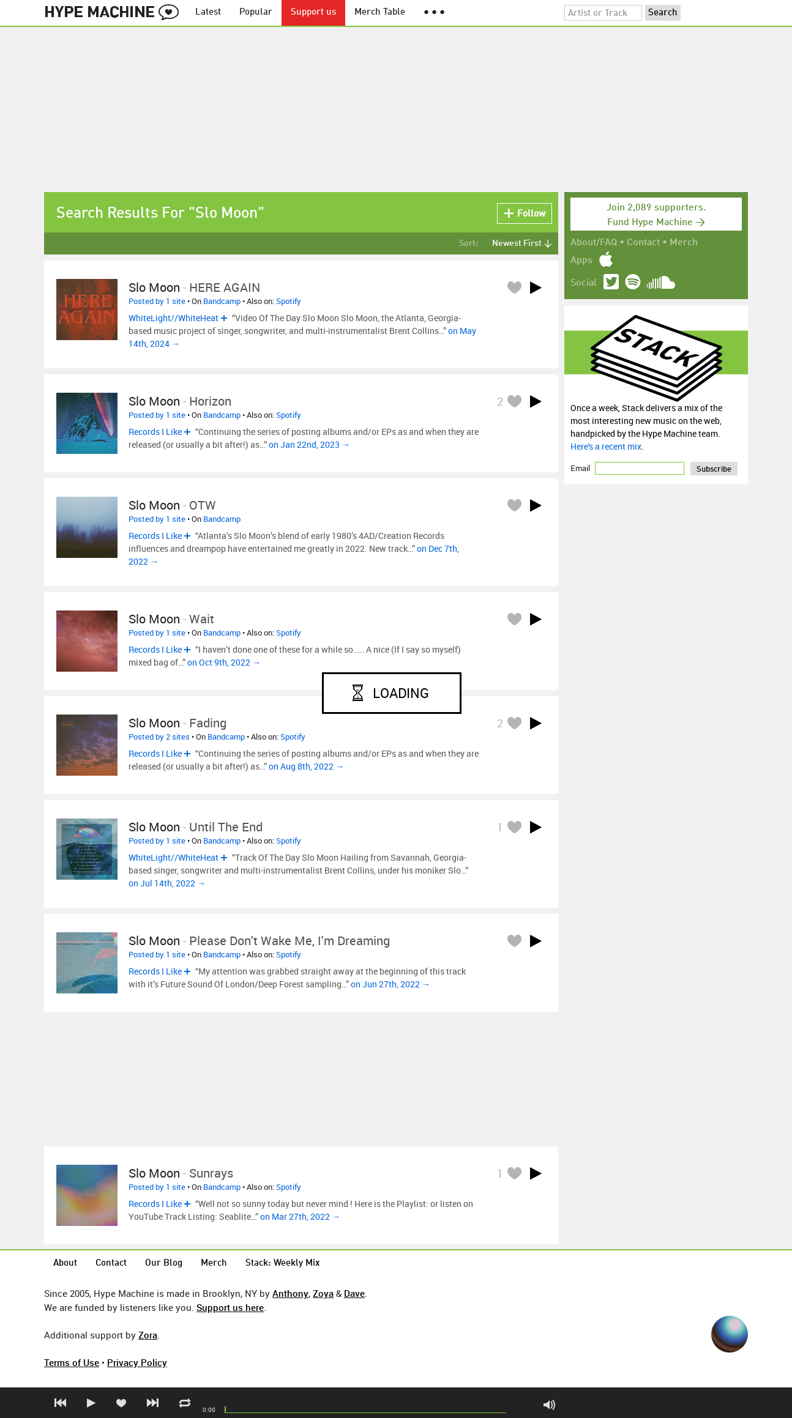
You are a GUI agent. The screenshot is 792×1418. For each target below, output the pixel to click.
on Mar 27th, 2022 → (300, 1216)
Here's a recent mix (605, 446)
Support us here (230, 1307)
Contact (643, 243)
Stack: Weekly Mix (282, 1263)
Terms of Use (71, 1362)
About (65, 1263)
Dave (354, 1293)
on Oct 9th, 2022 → (224, 662)
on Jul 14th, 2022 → (167, 883)
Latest (208, 12)
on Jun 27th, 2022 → (390, 984)
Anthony (290, 1293)
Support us (313, 12)
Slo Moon (154, 287)
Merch (684, 243)
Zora (147, 1335)
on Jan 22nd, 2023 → (309, 444)
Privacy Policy (137, 1362)
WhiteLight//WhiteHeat (174, 318)
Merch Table (379, 12)
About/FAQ (593, 243)
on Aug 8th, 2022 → (306, 766)
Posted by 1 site (157, 300)
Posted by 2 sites (159, 736)
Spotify (288, 300)
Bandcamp (222, 300)
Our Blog (163, 1263)
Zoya (323, 1293)
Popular (255, 12)
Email (581, 467)
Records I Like (155, 431)
